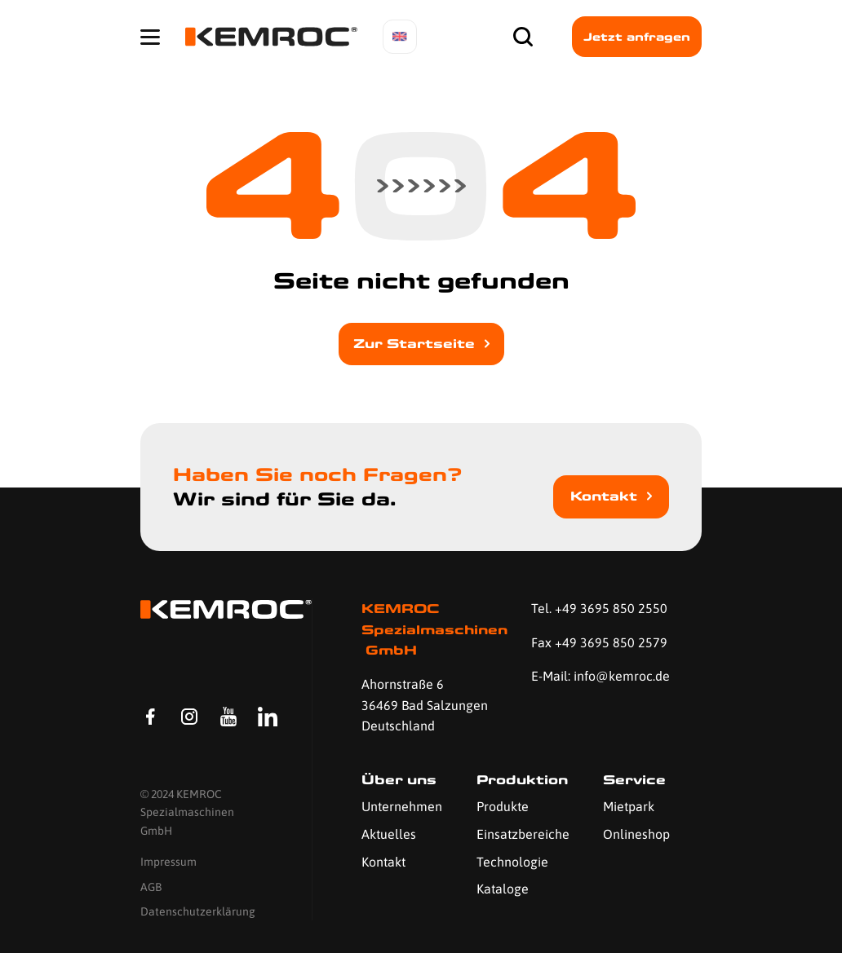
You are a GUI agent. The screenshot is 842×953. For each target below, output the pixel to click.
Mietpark (628, 806)
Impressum (168, 861)
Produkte (502, 806)
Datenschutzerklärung (197, 911)
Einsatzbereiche (522, 834)
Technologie (512, 861)
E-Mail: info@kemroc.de (600, 675)
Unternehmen (401, 806)
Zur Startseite (414, 344)
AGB (151, 886)
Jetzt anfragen (636, 36)
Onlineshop (636, 834)
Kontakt (603, 496)
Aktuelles (388, 834)
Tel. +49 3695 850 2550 (599, 608)
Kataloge (502, 888)
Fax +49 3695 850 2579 (599, 642)
